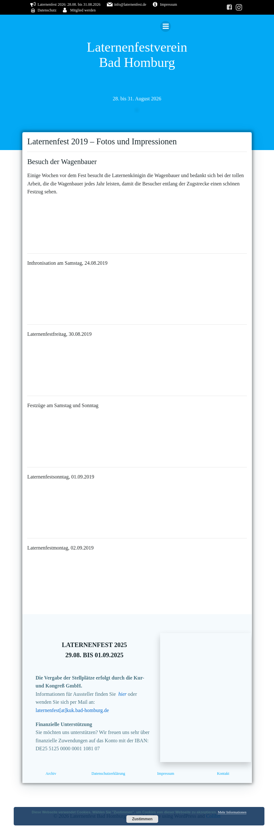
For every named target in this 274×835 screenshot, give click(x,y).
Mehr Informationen (232, 812)
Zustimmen (142, 819)
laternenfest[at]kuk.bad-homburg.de (72, 712)
